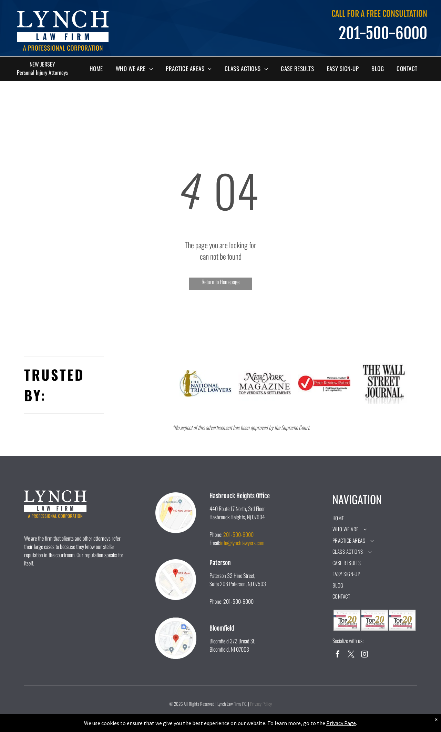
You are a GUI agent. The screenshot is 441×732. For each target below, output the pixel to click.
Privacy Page (341, 723)
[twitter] (351, 655)
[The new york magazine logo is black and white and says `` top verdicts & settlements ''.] (264, 383)
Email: (214, 543)
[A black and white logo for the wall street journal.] (383, 383)
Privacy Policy (261, 703)
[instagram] (364, 655)
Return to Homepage (220, 282)
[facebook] (337, 655)
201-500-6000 (238, 534)
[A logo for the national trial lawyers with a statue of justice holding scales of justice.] (205, 383)
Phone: (215, 534)
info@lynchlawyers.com (242, 543)
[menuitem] (99, 69)
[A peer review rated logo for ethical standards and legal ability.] (324, 383)
